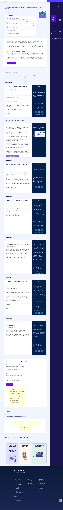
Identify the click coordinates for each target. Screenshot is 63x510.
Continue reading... (11, 63)
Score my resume (17, 479)
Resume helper (16, 488)
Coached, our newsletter (43, 487)
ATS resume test (16, 485)
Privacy (40, 489)
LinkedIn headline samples (31, 483)
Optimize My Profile (12, 156)
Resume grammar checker (18, 492)
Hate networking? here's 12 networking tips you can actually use (56, 35)
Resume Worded (10, 1)
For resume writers (42, 483)
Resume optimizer (17, 493)
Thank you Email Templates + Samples (22, 7)
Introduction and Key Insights (12, 18)
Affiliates (40, 484)
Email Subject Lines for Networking (19, 416)
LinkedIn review (29, 479)
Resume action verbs (17, 500)
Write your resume (17, 483)
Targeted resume (17, 480)
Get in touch (41, 480)
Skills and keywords (17, 499)
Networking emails (30, 484)
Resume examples (17, 501)
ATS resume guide (17, 487)
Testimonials (41, 488)
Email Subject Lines (11, 30)
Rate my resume (16, 491)
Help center (41, 479)
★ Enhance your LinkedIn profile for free (55, 1)
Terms (40, 491)
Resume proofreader (17, 489)
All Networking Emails (9, 7)
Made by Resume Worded (39, 114)
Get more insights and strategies (13, 33)
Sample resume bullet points (18, 497)
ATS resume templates (17, 484)
